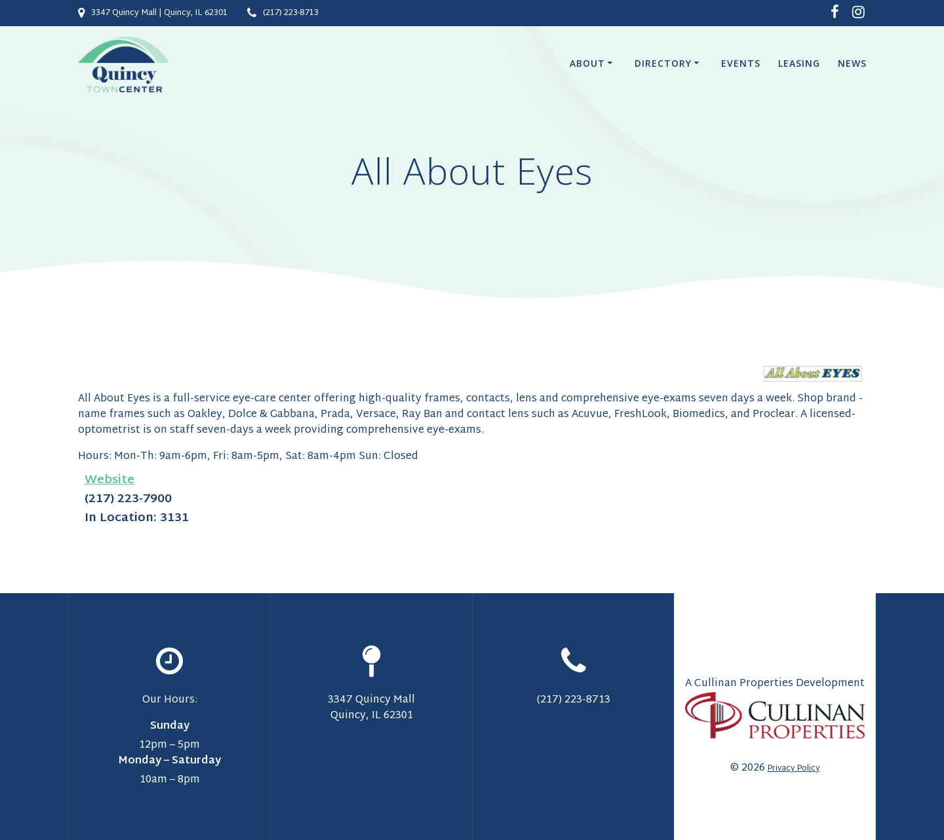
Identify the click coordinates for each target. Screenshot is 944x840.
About (587, 63)
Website (109, 480)
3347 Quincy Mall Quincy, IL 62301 (371, 708)
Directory (663, 63)
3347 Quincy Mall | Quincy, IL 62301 (159, 13)
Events (740, 63)
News (852, 63)
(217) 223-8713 (291, 13)
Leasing (799, 63)
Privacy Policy (794, 768)
